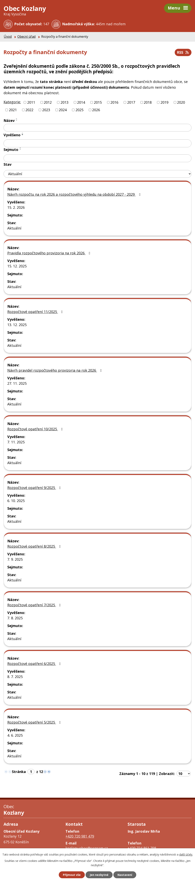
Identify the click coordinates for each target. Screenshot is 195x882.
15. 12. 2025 (17, 266)
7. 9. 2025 (15, 559)
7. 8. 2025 (15, 618)
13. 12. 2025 (17, 324)
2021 (13, 109)
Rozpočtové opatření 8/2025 (34, 546)
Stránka (19, 771)
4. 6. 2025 (15, 735)
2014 (81, 102)
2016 (114, 102)
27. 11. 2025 (17, 383)
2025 (79, 109)
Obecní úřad (26, 36)
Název (9, 120)
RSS (183, 52)
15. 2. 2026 (16, 207)
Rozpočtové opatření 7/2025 (34, 605)
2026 (96, 109)
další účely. (186, 854)
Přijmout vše (72, 875)
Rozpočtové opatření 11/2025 (35, 311)
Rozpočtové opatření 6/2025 (34, 663)
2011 (31, 102)
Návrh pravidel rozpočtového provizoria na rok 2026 (55, 370)
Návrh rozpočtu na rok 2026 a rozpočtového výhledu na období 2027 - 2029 (74, 194)
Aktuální (14, 228)
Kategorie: (12, 102)
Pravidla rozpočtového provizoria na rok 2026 (49, 253)
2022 (29, 109)
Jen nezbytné (99, 875)
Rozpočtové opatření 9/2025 (34, 487)
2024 (63, 109)
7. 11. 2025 (16, 442)
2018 (148, 102)
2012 (48, 102)
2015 (98, 102)
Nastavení (125, 875)
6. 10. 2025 (16, 500)
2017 (131, 102)
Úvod (8, 36)
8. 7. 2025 (15, 676)
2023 (46, 109)
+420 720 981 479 (79, 836)
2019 (164, 102)
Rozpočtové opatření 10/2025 (35, 429)
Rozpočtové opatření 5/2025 (34, 722)
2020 (181, 102)
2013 (64, 102)
